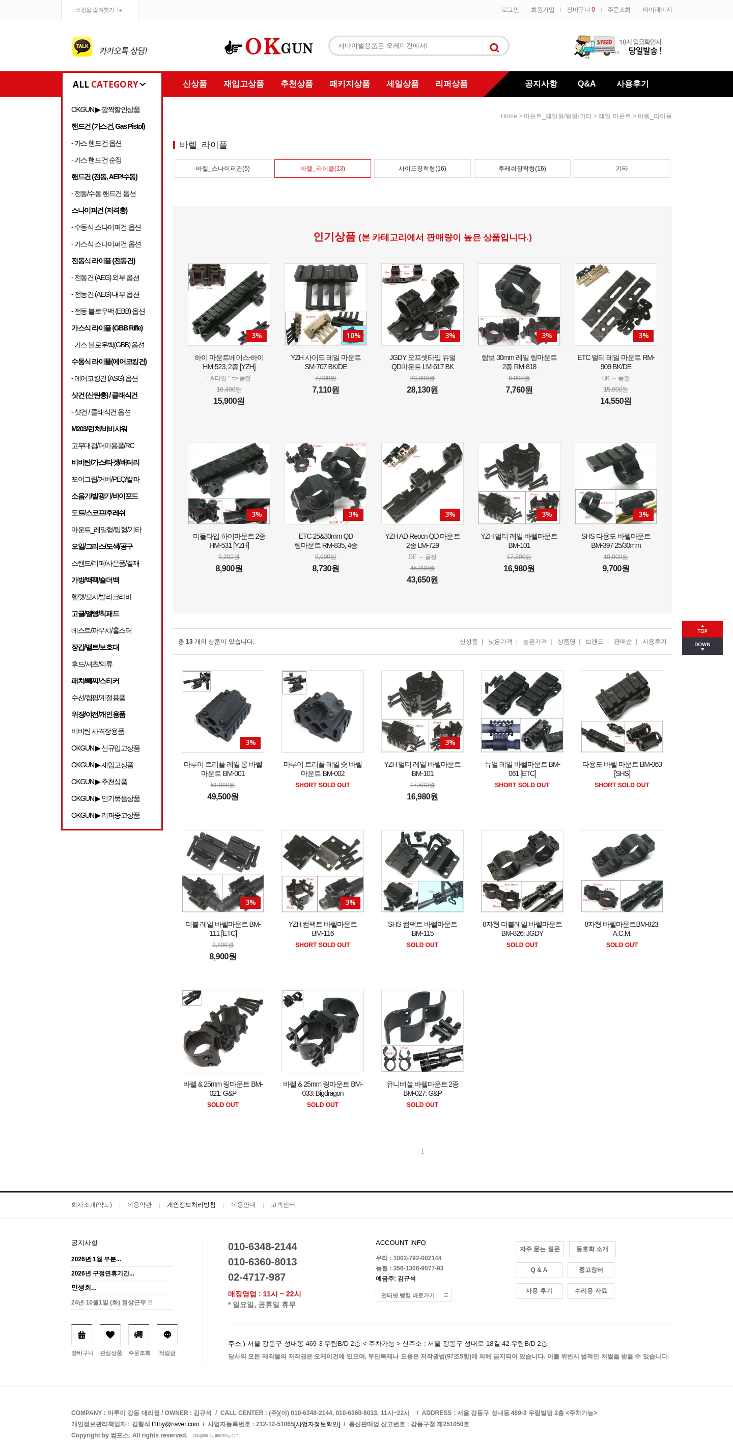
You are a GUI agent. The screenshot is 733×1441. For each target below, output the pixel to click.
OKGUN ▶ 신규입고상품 (105, 748)
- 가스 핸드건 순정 (96, 160)
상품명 (566, 641)
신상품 (195, 83)
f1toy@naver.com (176, 1424)
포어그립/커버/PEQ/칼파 (105, 479)
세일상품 (402, 83)
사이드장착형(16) (422, 168)
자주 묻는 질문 (540, 1249)
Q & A (539, 1269)
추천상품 (296, 83)
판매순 (623, 641)
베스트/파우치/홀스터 (101, 630)
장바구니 (581, 9)
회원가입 (542, 9)
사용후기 (632, 83)
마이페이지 (657, 9)
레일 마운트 (615, 116)
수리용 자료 (591, 1290)
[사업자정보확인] (317, 1424)
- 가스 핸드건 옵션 (96, 143)
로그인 (510, 9)
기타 (622, 168)
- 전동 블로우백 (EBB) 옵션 (108, 311)
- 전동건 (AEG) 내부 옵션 (105, 294)
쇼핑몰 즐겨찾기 (94, 10)
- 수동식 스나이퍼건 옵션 (106, 227)
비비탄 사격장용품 (97, 731)
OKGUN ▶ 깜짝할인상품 (105, 109)
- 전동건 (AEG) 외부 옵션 (105, 277)
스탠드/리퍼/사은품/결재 (105, 563)
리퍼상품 (451, 83)
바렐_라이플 (655, 116)
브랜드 (594, 641)
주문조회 (619, 9)
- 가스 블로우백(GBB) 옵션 (107, 345)
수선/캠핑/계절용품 (98, 698)
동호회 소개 (592, 1249)
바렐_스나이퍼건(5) (222, 168)
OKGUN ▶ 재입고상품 (102, 765)
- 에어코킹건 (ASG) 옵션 (104, 378)
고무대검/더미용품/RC (102, 445)
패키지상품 (349, 83)
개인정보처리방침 (191, 1204)
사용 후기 (539, 1290)
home (509, 116)
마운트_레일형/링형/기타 (106, 529)
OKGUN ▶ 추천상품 (99, 782)
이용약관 (139, 1204)
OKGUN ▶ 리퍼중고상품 (105, 815)
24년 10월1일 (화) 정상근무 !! (111, 1302)
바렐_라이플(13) (322, 168)
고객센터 (283, 1204)
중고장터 (591, 1269)
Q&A (587, 83)
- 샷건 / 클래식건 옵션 (101, 412)
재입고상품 (243, 83)
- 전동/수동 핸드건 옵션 (103, 193)
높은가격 (535, 641)
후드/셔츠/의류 (91, 664)
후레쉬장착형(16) (522, 168)
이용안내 (243, 1204)
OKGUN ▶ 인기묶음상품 (105, 798)
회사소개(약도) (91, 1204)
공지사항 (541, 83)
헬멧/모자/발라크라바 (101, 597)
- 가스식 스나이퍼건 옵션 (106, 244)
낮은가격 (500, 641)
